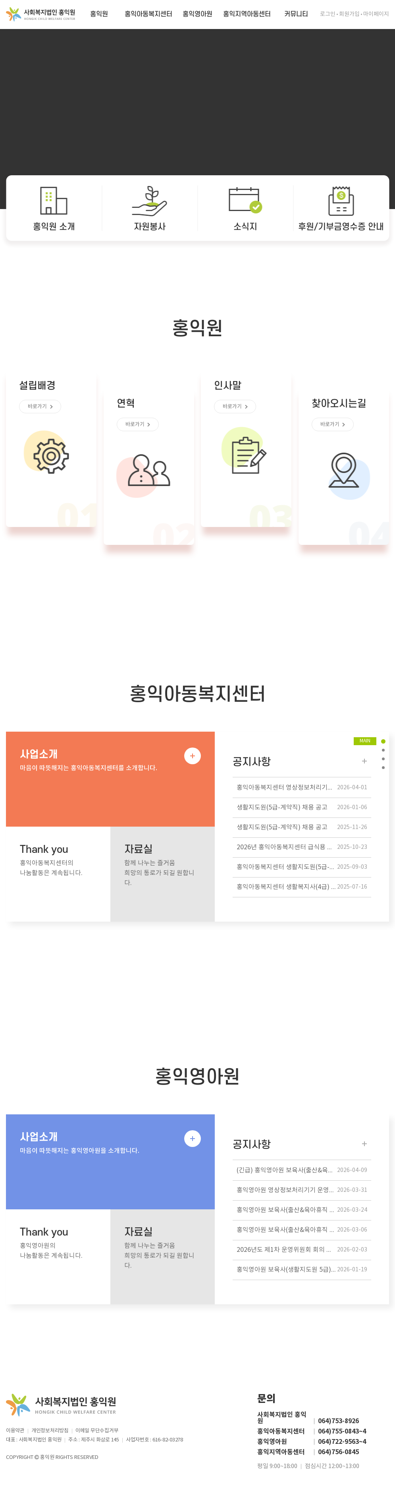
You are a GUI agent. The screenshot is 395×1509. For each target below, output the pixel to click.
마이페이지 (376, 14)
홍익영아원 (197, 14)
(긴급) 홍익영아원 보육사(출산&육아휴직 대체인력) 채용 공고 (304, 1170)
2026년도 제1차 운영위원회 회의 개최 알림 (302, 1250)
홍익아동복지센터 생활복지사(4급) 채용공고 (302, 887)
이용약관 (15, 1431)
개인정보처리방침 (50, 1431)
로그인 (327, 14)
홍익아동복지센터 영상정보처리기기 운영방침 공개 (304, 788)
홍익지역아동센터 (247, 14)
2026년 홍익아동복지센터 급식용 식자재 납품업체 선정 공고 (304, 847)
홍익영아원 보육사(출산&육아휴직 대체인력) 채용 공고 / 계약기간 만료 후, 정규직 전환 (304, 1210)
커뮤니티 (296, 14)
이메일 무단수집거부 (96, 1431)
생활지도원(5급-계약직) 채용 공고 (302, 808)
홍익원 (99, 14)
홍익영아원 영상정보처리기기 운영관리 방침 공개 (302, 1190)
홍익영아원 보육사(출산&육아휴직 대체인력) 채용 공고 (304, 1230)
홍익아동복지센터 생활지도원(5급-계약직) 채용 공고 (304, 867)
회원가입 (349, 14)
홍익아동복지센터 (148, 14)
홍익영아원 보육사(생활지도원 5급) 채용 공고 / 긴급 (304, 1270)
